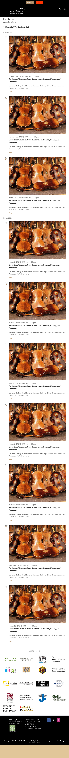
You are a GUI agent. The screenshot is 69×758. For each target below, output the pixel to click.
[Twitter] (54, 720)
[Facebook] (49, 720)
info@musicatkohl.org (33, 728)
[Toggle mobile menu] (65, 9)
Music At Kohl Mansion (22, 741)
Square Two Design (59, 741)
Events (5, 22)
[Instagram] (58, 720)
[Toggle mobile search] (60, 9)
